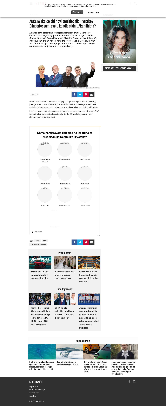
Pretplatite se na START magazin (119, 68)
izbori (45, 241)
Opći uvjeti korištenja (37, 390)
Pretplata (32, 396)
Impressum (33, 386)
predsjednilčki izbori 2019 (38, 244)
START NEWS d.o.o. (36, 401)
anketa (38, 241)
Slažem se (77, 12)
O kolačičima (34, 393)
